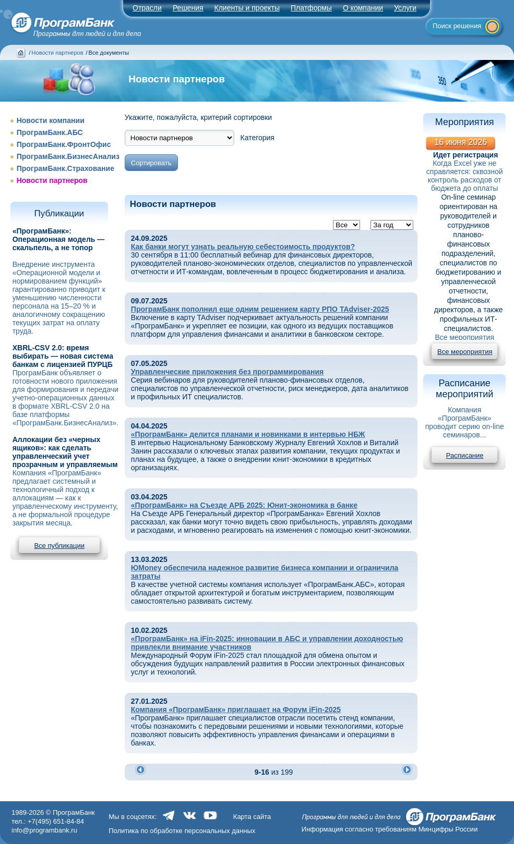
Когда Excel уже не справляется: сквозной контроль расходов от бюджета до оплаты (464, 175)
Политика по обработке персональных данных (182, 831)
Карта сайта (252, 817)
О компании (363, 8)
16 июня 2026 (460, 142)
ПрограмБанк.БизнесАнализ (68, 156)
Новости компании (51, 120)
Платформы (311, 8)
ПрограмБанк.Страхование (65, 168)
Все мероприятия (464, 337)
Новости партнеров (57, 53)
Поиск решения (457, 26)
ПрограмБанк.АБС (50, 132)
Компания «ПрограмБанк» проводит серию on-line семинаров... (464, 422)
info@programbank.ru (44, 830)
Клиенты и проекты (247, 8)
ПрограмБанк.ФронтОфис (64, 144)
